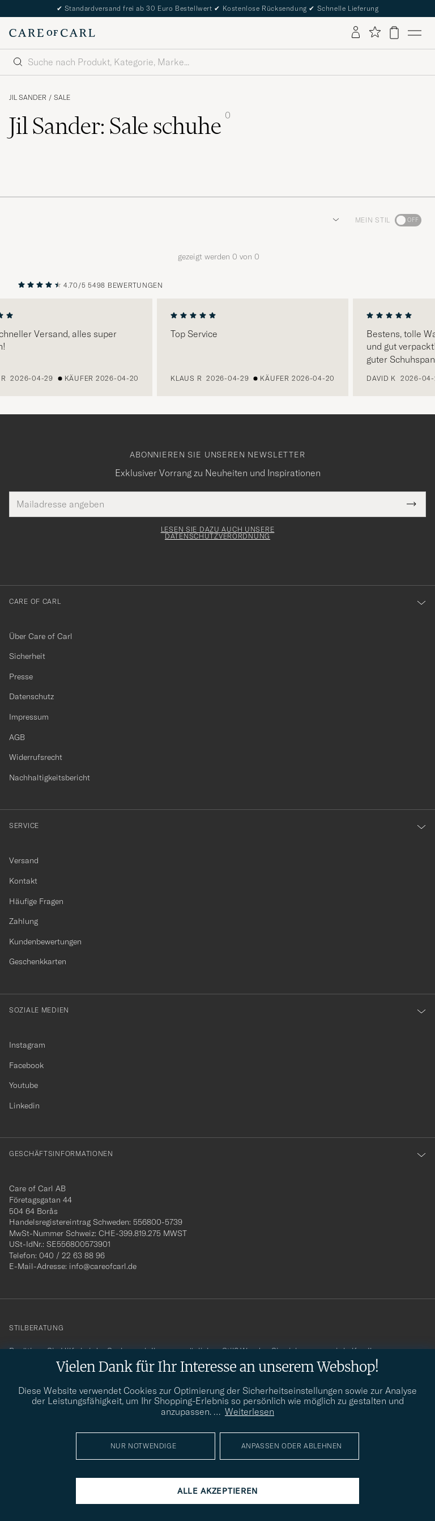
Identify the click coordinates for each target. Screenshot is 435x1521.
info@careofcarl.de (103, 1266)
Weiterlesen (249, 1411)
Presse (21, 676)
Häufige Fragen (36, 901)
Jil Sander (27, 98)
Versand (24, 860)
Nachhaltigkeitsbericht (49, 777)
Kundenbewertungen (45, 941)
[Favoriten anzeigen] (375, 32)
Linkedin (24, 1105)
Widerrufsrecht (35, 757)
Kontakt (23, 881)
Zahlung (23, 921)
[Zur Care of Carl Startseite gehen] (52, 32)
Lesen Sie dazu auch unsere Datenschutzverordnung (218, 533)
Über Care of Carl (40, 636)
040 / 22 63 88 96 (72, 1255)
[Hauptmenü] (414, 33)
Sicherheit (27, 656)
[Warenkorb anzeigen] (394, 33)
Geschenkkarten (37, 961)
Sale (62, 98)
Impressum (29, 717)
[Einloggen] (356, 33)
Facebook (26, 1065)
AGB (17, 737)
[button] (333, 220)
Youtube (23, 1085)
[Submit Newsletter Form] (411, 504)
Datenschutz (31, 696)
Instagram (27, 1045)
